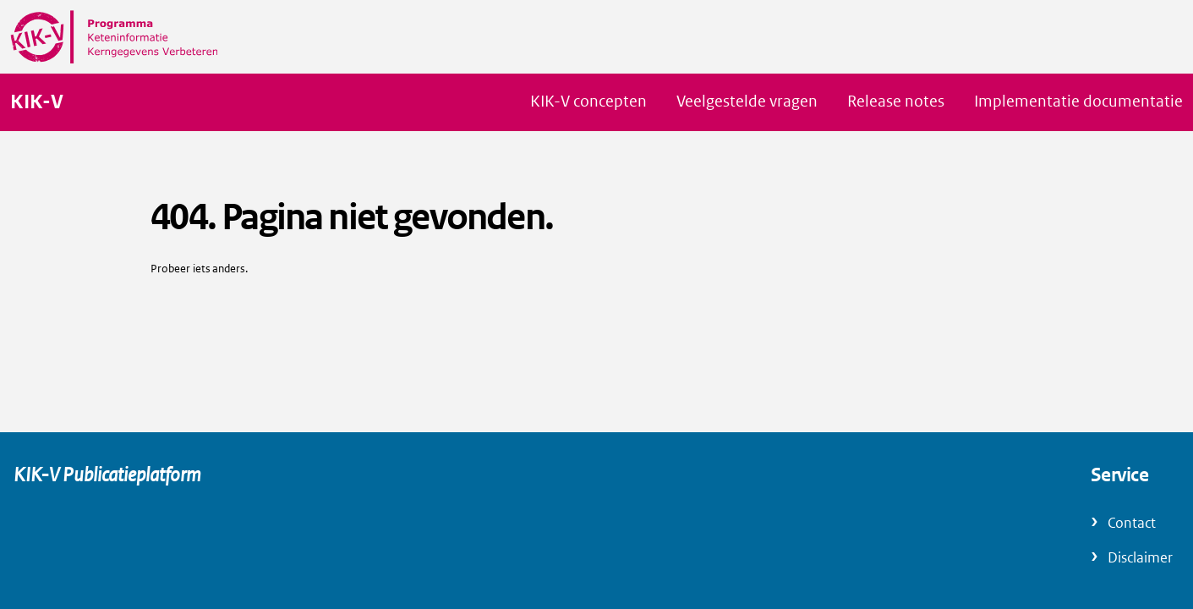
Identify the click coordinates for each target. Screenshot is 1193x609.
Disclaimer (1140, 558)
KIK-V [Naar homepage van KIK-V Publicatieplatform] (36, 102)
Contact (1132, 523)
